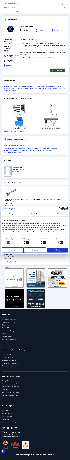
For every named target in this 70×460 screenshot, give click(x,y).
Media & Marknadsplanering (10, 395)
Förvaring (54, 148)
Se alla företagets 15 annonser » (15, 131)
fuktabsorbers (27, 86)
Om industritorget (7, 413)
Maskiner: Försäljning (11, 145)
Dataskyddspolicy (7, 416)
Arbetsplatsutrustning (18, 148)
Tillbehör (55, 88)
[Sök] (65, 7)
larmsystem (51, 86)
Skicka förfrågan (57, 70)
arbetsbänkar (8, 86)
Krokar (15, 150)
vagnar (6, 90)
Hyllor (34, 86)
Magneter (48, 150)
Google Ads (5, 381)
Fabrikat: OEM (8, 203)
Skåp (35, 88)
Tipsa (54, 32)
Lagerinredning (32, 150)
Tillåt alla (57, 250)
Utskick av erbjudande (9, 360)
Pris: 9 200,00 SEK (10, 261)
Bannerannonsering (8, 357)
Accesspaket (6, 333)
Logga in (61, 4)
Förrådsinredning (45, 148)
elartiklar (20, 86)
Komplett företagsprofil (9, 319)
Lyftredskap (41, 150)
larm (46, 86)
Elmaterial (28, 148)
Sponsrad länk (6, 354)
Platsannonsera (7, 336)
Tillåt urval (35, 250)
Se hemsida (40, 30)
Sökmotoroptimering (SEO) (10, 384)
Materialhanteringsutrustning (13, 152)
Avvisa (13, 250)
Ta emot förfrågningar (9, 322)
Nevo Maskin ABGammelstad (9, 257)
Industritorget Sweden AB (11, 432)
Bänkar (15, 86)
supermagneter (41, 88)
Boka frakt (5, 325)
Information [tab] (35, 214)
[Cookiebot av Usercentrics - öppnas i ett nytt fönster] (60, 208)
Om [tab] (58, 214)
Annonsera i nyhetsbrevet (10, 363)
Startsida (5, 12)
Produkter (7, 148)
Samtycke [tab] (12, 214)
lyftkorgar (7, 88)
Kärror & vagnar (22, 150)
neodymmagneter (28, 88)
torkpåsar (62, 88)
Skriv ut (55, 30)
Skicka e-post (41, 32)
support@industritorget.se (11, 436)
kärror (38, 86)
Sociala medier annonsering (10, 386)
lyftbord (58, 86)
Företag (11, 12)
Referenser (5, 410)
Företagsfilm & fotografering (11, 392)
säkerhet (49, 88)
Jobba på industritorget (9, 422)
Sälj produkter (6, 328)
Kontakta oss (6, 419)
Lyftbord (21, 145)
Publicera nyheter (7, 366)
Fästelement (35, 148)
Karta (6, 67)
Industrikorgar (8, 150)
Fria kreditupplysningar (9, 339)
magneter (19, 88)
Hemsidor (5, 389)
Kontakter (8, 65)
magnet (13, 88)
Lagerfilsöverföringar (8, 331)
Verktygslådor (13, 90)
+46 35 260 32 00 (8, 434)
